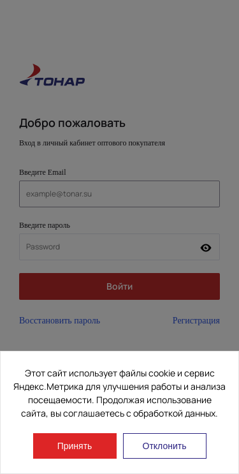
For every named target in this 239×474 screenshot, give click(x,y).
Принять (74, 446)
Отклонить (165, 446)
